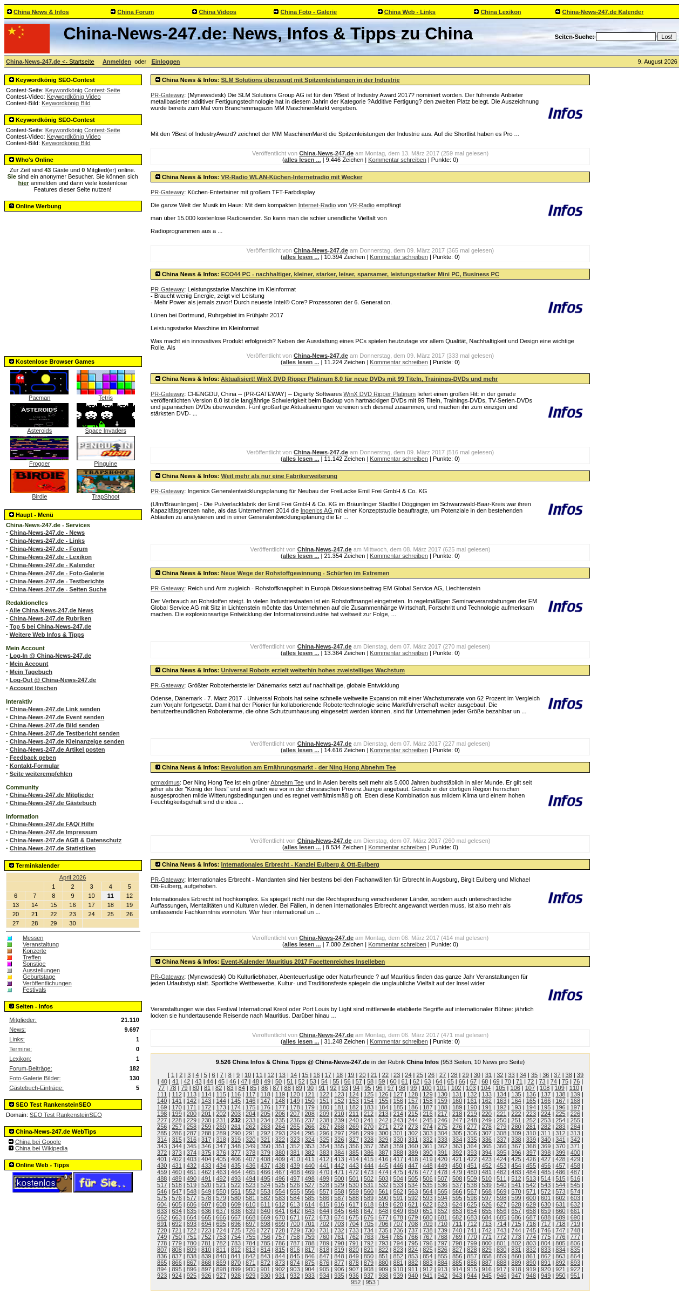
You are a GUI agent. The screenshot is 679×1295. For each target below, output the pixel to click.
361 (427, 1146)
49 (267, 1081)
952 (356, 1282)
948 (531, 1275)
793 (383, 1243)
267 (324, 1126)
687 (531, 1217)
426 (531, 1159)
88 (287, 1088)
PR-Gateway (167, 95)
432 (191, 1165)
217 (442, 1113)
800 (487, 1243)
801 (501, 1243)
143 (206, 1101)
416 (383, 1159)
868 (206, 1262)
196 (560, 1107)
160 (457, 1101)
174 (236, 1107)
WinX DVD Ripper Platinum (379, 394)
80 (196, 1088)
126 (383, 1094)
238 (324, 1120)
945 (487, 1275)
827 (457, 1249)
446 (398, 1165)
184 (383, 1107)
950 (560, 1275)
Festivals (34, 989)
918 (516, 1269)
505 (413, 1178)
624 (457, 1204)
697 (250, 1224)
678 (398, 1217)
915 (472, 1269)
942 (442, 1275)
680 (427, 1217)
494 (250, 1178)
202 (221, 1113)
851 (383, 1256)
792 (369, 1243)
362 (442, 1146)
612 (280, 1204)
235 (280, 1120)
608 (221, 1204)
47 (244, 1081)
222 (516, 1113)
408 (265, 1159)
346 (206, 1146)
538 (472, 1185)
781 (206, 1243)
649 (398, 1211)
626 (487, 1204)
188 (442, 1107)
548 (191, 1191)
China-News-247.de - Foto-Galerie (57, 573)
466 (265, 1172)
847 (324, 1256)
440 (309, 1165)
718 (560, 1224)
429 (575, 1159)
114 (206, 1094)
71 (519, 1081)
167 (560, 1101)
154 (369, 1101)
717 (546, 1224)
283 (560, 1126)
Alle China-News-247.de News (51, 610)
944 (472, 1275)
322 (280, 1139)
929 (250, 1275)
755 (250, 1236)
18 (339, 1075)
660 (560, 1211)
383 (324, 1152)
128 (413, 1094)
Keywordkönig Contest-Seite (82, 90)
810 (206, 1249)
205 (265, 1113)
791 (354, 1243)
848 (339, 1256)
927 (221, 1275)
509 (472, 1178)
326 (339, 1139)
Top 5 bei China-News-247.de (50, 626)
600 (531, 1198)
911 (413, 1269)
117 (250, 1094)
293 (280, 1133)
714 (501, 1224)
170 (176, 1107)
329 (383, 1139)
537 (457, 1185)
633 (162, 1211)
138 (560, 1094)
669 (265, 1217)
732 (339, 1230)
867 (191, 1262)
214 (398, 1113)
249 (487, 1120)
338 (516, 1139)
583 (280, 1198)
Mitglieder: (23, 1020)
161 (472, 1101)
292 (265, 1133)
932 (295, 1275)
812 (236, 1249)
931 (280, 1275)
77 (161, 1088)
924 (176, 1275)
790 (339, 1243)
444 (369, 1165)
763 (369, 1236)
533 (398, 1185)
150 (309, 1101)
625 (472, 1204)
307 (487, 1133)
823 (398, 1249)
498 (309, 1178)
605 (176, 1204)
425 (516, 1159)
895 (176, 1269)
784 (250, 1243)
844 (280, 1256)
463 (221, 1172)
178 (295, 1107)
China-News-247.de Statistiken (53, 848)
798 (457, 1243)
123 (339, 1094)
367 (516, 1146)
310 (531, 1133)
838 (191, 1256)
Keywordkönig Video (74, 96)
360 (413, 1146)
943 (457, 1275)
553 (265, 1191)
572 (546, 1191)
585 (309, 1198)
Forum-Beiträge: (30, 1068)
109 (559, 1088)
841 (236, 1256)
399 (560, 1152)
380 (280, 1152)
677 (383, 1217)
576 (176, 1198)
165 (531, 1101)
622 (427, 1204)
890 (531, 1262)
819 (339, 1249)
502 (369, 1178)
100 (426, 1088)
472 (354, 1172)
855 (442, 1256)
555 (295, 1191)
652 (442, 1211)
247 (457, 1120)
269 (354, 1126)
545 (575, 1185)
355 (339, 1146)
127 (398, 1094)
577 (191, 1198)
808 (176, 1249)
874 (295, 1262)
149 (295, 1101)
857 (472, 1256)
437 (265, 1165)
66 (462, 1081)
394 (487, 1152)
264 (280, 1126)
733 (354, 1230)
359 (398, 1146)
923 (162, 1275)
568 (487, 1191)
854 (427, 1256)
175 (250, 1107)
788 (309, 1243)
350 (265, 1146)
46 (232, 1081)
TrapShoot (106, 494)
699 (280, 1224)
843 (265, 1256)
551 (236, 1191)
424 (501, 1159)
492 (221, 1178)
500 (339, 1178)
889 (516, 1262)
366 (501, 1146)
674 (339, 1217)
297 (339, 1133)
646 (354, 1211)
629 (531, 1204)
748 (575, 1230)
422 (472, 1159)
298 (354, 1133)
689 (560, 1217)
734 (369, 1230)
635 (191, 1211)
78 (172, 1088)
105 (500, 1088)
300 (383, 1133)
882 (413, 1262)
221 (501, 1113)
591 (398, 1198)
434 (221, 1165)
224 (546, 1113)
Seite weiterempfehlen (41, 774)
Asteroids (39, 428)
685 (501, 1217)
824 (413, 1249)
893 (575, 1262)
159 (442, 1101)
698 (265, 1224)
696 (236, 1224)
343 (162, 1146)
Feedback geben (33, 757)
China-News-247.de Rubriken (51, 618)
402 (176, 1159)
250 (501, 1120)
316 (191, 1139)
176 (265, 1107)
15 (305, 1075)
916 (487, 1269)
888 (501, 1262)
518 (176, 1185)
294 (295, 1133)
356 (354, 1146)
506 (427, 1178)
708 (413, 1224)
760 (324, 1236)
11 (259, 1075)
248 (472, 1120)
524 (265, 1185)
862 (546, 1256)
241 (369, 1120)
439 (295, 1165)
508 (457, 1178)
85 (253, 1088)
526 (295, 1185)
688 (546, 1217)
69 (496, 1081)
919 (531, 1269)
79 (184, 1088)
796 (427, 1243)
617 (354, 1204)
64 (439, 1081)
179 (309, 1107)
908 (369, 1269)
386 (369, 1152)
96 (379, 1088)
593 (427, 1198)
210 (339, 1113)
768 (442, 1236)
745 (531, 1230)
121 (309, 1094)
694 (206, 1224)
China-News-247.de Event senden (57, 717)
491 (206, 1178)
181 (339, 1107)
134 (501, 1094)
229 (191, 1120)
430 (162, 1165)
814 (265, 1249)
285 (162, 1133)
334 (457, 1139)
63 (427, 1081)
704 (354, 1224)
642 (295, 1211)
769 (457, 1236)
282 (546, 1126)
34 (523, 1075)
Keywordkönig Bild (66, 103)
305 (457, 1133)
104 (486, 1088)
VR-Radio (362, 205)
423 (487, 1159)
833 (546, 1249)
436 (250, 1165)
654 (472, 1211)
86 (264, 1088)
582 (265, 1198)
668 (250, 1217)
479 (457, 1172)
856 (457, 1256)
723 (206, 1230)
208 (309, 1113)
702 (324, 1224)
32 (500, 1075)
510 (487, 1178)
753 (221, 1236)
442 (339, 1165)
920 (546, 1269)
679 (413, 1217)
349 (250, 1146)
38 (569, 1075)
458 (575, 1165)
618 (369, 1204)
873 (280, 1262)
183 (369, 1107)
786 (280, 1243)
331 (413, 1139)
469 (309, 1172)
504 (398, 1178)
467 (280, 1172)
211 (354, 1113)
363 (457, 1146)
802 (516, 1243)
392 (457, 1152)
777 (575, 1236)
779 (176, 1243)
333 (442, 1139)
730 (309, 1230)
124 (354, 1094)
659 (546, 1211)
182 (354, 1107)
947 (516, 1275)
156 (398, 1101)
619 (383, 1204)
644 (324, 1211)
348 (236, 1146)
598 (501, 1198)
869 (221, 1262)
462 (206, 1172)
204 (250, 1113)
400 (575, 1152)
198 (162, 1113)
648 (383, 1211)
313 (575, 1133)
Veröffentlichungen (47, 983)
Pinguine (106, 461)
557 (324, 1191)
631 (560, 1204)
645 (339, 1211)
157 (413, 1101)
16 (316, 1075)
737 (413, 1230)
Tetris (106, 395)
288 (206, 1133)
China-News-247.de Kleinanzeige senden (67, 741)
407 (250, 1159)
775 (546, 1236)
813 (250, 1249)
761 (339, 1236)
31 (488, 1075)
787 (295, 1243)
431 (176, 1165)
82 (218, 1088)
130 (442, 1094)
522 (236, 1185)
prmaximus (165, 782)
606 (191, 1204)
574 (575, 1191)
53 (313, 1081)
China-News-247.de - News (47, 532)
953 (370, 1282)
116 (236, 1094)
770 (472, 1236)
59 (381, 1081)
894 (162, 1269)
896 (191, 1269)
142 (191, 1101)
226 (575, 1113)
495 (265, 1178)
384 (339, 1152)
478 (442, 1172)
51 (290, 1081)
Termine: (20, 1049)
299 (369, 1133)
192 (501, 1107)
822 (383, 1249)
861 (531, 1256)
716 (531, 1224)
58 (370, 1081)
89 (299, 1088)
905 (324, 1269)
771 (487, 1236)
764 (383, 1236)
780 (191, 1243)
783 (236, 1243)
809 (191, 1249)
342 (575, 1139)
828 (472, 1249)
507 (442, 1178)
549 (206, 1191)
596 (472, 1198)
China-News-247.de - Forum (49, 549)
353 (309, 1146)
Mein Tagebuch (31, 672)
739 (442, 1230)
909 (383, 1269)
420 (442, 1159)
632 (575, 1204)
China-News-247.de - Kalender (52, 565)
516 (575, 1178)
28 (454, 1075)
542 (531, 1185)
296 (324, 1133)
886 (472, 1262)
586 (324, 1198)
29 (465, 1075)
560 (369, 1191)
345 (191, 1146)
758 (295, 1236)
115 (221, 1094)
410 (295, 1159)
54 (324, 1081)
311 (546, 1133)
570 (516, 1191)
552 (250, 1191)
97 (391, 1088)
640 (265, 1211)
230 (206, 1120)
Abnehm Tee (287, 782)
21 (374, 1075)
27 (442, 1075)
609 (236, 1204)
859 (501, 1256)
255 (575, 1120)
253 (546, 1120)
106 (515, 1088)
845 (295, 1256)
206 (280, 1113)
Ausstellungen (41, 970)
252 (531, 1120)
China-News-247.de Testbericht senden (65, 733)
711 (457, 1224)
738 (427, 1230)
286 (176, 1133)
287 (191, 1133)
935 (339, 1275)
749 (162, 1236)
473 (369, 1172)
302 (413, 1133)
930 (265, 1275)
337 (501, 1139)
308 (501, 1133)
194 (531, 1107)
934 (324, 1275)
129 (427, 1094)
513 (531, 1178)
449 (442, 1165)
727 (265, 1230)
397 (531, 1152)
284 (575, 1126)
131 (457, 1094)
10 (248, 1075)
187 (427, 1107)
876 (324, 1262)
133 (487, 1094)
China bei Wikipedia (41, 1148)
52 (301, 1081)
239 (339, 1120)
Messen (33, 938)
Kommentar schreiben (397, 159)
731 (324, 1230)
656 (501, 1211)
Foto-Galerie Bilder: (34, 1078)
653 (457, 1211)
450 (457, 1165)
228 (176, 1120)
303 (427, 1133)
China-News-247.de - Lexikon (51, 557)
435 (236, 1165)
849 (354, 1256)
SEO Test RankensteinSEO (66, 1115)
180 (324, 1107)
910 (398, 1269)
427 (546, 1159)
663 (176, 1217)
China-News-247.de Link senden (55, 709)
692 (176, 1224)
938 (383, 1275)
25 (420, 1075)
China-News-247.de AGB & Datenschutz (65, 840)
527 (309, 1185)
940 (413, 1275)
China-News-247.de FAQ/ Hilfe (52, 824)
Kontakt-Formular (34, 765)
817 (309, 1249)
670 (280, 1217)
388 (398, 1152)
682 (457, 1217)
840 (221, 1256)
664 (191, 1217)
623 (442, 1204)
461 (191, 1172)
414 (354, 1159)
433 (206, 1165)
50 (278, 1081)
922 (575, 1269)
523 (250, 1185)
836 (162, 1256)
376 (221, 1152)
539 (487, 1185)
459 (162, 1172)
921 (560, 1269)
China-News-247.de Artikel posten (57, 749)
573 (560, 1191)
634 (176, 1211)
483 (516, 1172)
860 (516, 1256)
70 (508, 1081)
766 (413, 1236)
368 (531, 1146)
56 (347, 1081)
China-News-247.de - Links (47, 540)
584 (295, 1198)
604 (162, 1204)
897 (206, 1269)
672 (309, 1217)
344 (176, 1146)
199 (176, 1113)
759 (309, 1236)
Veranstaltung (41, 944)
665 (206, 1217)
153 (354, 1101)
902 (280, 1269)
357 (369, 1146)
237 (309, 1120)
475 (398, 1172)
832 (531, 1249)
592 (413, 1198)
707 (398, 1224)
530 (354, 1185)
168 (575, 1101)
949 (546, 1275)
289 (221, 1133)
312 (560, 1133)
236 (295, 1120)
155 (383, 1101)
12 (271, 1075)
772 (501, 1236)
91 (321, 1088)
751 (191, 1236)
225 (560, 1113)
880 (383, 1262)
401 (162, 1159)
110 (574, 1088)
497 (295, 1178)
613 (295, 1204)
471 (339, 1172)
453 (501, 1165)
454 (516, 1165)
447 (413, 1165)
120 (295, 1094)
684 (487, 1217)
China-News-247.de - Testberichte (57, 581)
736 (398, 1230)
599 (516, 1198)
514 (546, 1178)
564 (427, 1191)
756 (265, 1236)
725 (236, 1230)
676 (369, 1217)
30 (477, 1075)
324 (309, 1139)
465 (250, 1172)
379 (265, 1152)
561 (383, 1191)
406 (236, 1159)
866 (176, 1262)
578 (206, 1198)
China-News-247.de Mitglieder (52, 795)
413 (339, 1159)
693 (191, 1224)
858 (487, 1256)
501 (354, 1178)
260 (221, 1126)
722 (191, 1230)
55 (335, 1081)
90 (310, 1088)
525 (280, 1185)
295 (309, 1133)
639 (250, 1211)
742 (487, 1230)
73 (542, 1081)
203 (236, 1113)
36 (545, 1075)
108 (544, 1088)
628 (516, 1204)
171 (191, 1107)
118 (265, 1094)
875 (309, 1262)
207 (295, 1113)
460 (176, 1172)
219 (472, 1113)
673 (324, 1217)
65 (450, 1081)
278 (487, 1126)
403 (191, 1159)
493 (236, 1178)
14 (293, 1075)
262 (250, 1126)
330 (398, 1139)
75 (565, 1081)
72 (530, 1081)
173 (221, 1107)
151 (324, 1101)
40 (164, 1081)
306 (472, 1133)
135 (516, 1094)
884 (442, 1262)
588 (354, 1198)
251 (516, 1120)
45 (221, 1081)
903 (295, 1269)
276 (457, 1126)
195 (546, 1107)
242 (383, 1120)
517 (162, 1185)
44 (210, 1081)
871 (250, 1262)
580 (236, 1198)
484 (531, 1172)
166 (546, 1101)
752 (206, 1236)
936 (354, 1275)
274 (427, 1126)
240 (354, 1120)
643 (309, 1211)
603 (575, 1198)
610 (250, 1204)
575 (162, 1198)
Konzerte (34, 951)
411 (309, 1159)
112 (176, 1094)
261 (236, 1126)
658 (531, 1211)
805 (560, 1243)
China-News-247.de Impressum (54, 832)
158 (427, 1101)
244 (413, 1120)
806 (575, 1243)
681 (442, 1217)
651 (427, 1211)
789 (324, 1243)
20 (362, 1075)
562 (398, 1191)
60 (393, 1081)
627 (501, 1204)
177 (280, 1107)
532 (383, 1185)
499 (324, 1178)
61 (405, 1081)
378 (250, 1152)
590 (383, 1198)
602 (560, 1198)
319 (236, 1139)
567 (472, 1191)
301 (398, 1133)
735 (383, 1230)
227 (162, 1120)
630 (546, 1204)
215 (413, 1113)
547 (176, 1191)
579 (221, 1198)
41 (175, 1081)
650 (413, 1211)
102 (456, 1088)
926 (206, 1275)
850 (369, 1256)
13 (282, 1075)
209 (324, 1113)
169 (162, 1107)
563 (413, 1191)
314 (162, 1139)
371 (575, 1146)
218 (457, 1113)
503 (383, 1178)
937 (369, 1275)
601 (546, 1198)
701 (309, 1224)
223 (531, 1113)
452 (487, 1165)
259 (206, 1126)
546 (162, 1191)
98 (402, 1088)
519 (191, 1185)
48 (256, 1081)
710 (442, 1224)
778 (162, 1243)
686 (516, 1217)
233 (250, 1120)
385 (354, 1152)
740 (457, 1230)
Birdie (39, 494)
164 (516, 1101)
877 (339, 1262)
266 (309, 1126)
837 (176, 1256)
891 (546, 1262)
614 (309, 1204)
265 (295, 1126)
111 (162, 1094)
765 (398, 1236)
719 (575, 1224)
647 (369, 1211)
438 (280, 1165)
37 (557, 1075)
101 (441, 1088)
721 (176, 1230)
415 (369, 1159)
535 (427, 1185)
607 (206, 1204)
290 (236, 1133)
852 (398, 1256)
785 (265, 1243)
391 (442, 1152)
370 (560, 1146)
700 (295, 1224)
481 (487, 1172)
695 (221, 1224)
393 (472, 1152)
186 (413, 1107)
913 (442, 1269)
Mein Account (29, 663)
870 (236, 1262)
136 (531, 1094)
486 (560, 1172)
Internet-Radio (317, 205)
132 (472, 1094)
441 (324, 1165)
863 (560, 1256)
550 (221, 1191)
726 (250, 1230)
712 (472, 1224)
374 (191, 1152)
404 (206, 1159)
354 (324, 1146)
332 (427, 1139)
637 (221, 1211)
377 (236, 1152)
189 (457, 1107)
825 (427, 1249)
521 (221, 1185)
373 (176, 1152)
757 (280, 1236)
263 (265, 1126)
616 (339, 1204)
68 (484, 1081)
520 (206, 1185)
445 (383, 1165)
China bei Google (38, 1142)
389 (413, 1152)
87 (276, 1088)
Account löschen (33, 688)
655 (487, 1211)
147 (265, 1101)
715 (516, 1224)
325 (324, 1139)
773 (516, 1236)
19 (351, 1075)
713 (487, 1224)
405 (221, 1159)
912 (427, 1269)
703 (339, 1224)
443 (354, 1165)
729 (295, 1230)
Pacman (39, 395)
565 (442, 1191)
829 (487, 1249)
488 (162, 1178)
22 (385, 1075)
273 (413, 1126)
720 (162, 1230)
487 (575, 1172)
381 (295, 1152)
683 (472, 1217)
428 (560, 1159)
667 (236, 1217)
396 (516, 1152)
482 (501, 1172)
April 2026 (72, 877)
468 (295, 1172)
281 (531, 1126)
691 (162, 1224)
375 (206, 1152)
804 (546, 1243)
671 (295, 1217)
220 (487, 1113)
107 (530, 1088)
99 (413, 1088)
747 (560, 1230)
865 (162, 1262)
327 (354, 1139)
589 (369, 1198)
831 (516, 1249)
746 (546, 1230)
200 (191, 1113)
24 (408, 1075)
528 (324, 1185)
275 (442, 1126)
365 (487, 1146)
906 (339, 1269)
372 (162, 1152)
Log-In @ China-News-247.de (50, 655)
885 (457, 1262)
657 (516, 1211)
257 (176, 1126)
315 (176, 1139)
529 (339, 1185)
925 (191, 1275)
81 (207, 1088)
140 (162, 1101)
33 (511, 1075)
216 (427, 1113)
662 (162, 1217)
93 (345, 1088)
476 (413, 1172)
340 (546, 1139)
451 (472, 1165)
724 (221, 1230)
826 (442, 1249)
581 (250, 1198)
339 (531, 1139)
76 (576, 1081)
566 (457, 1191)
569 (501, 1191)
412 (324, 1159)
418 (413, 1159)
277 (472, 1126)
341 (560, 1139)
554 (280, 1191)
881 (398, 1262)
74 (554, 1081)
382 (309, 1152)
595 (457, 1198)
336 (487, 1139)
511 (501, 1178)
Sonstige (34, 963)
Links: (17, 1039)
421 (457, 1159)
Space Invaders (106, 428)
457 (560, 1165)
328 (369, 1139)
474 (383, 1172)
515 (560, 1178)
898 (221, 1269)
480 (472, 1172)
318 (221, 1139)
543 (546, 1185)
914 (457, 1269)
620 (398, 1204)
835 (575, 1249)
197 (575, 1107)
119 (280, 1094)
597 (487, 1198)
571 (531, 1191)
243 (398, 1120)
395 (501, 1152)
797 (442, 1243)
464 (236, 1172)
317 (206, 1139)
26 (431, 1075)
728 (280, 1230)
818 (324, 1249)
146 (250, 1101)
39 (580, 1075)
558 (339, 1191)
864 (575, 1256)
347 (221, 1146)
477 (427, 1172)
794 (398, 1243)
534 (413, 1185)
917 (501, 1269)
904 (309, 1269)
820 (354, 1249)
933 (309, 1275)
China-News (316, 153)
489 (176, 1178)
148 (280, 1101)
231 (221, 1120)
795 (413, 1243)
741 (472, 1230)
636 (206, 1211)
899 (236, 1269)
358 (383, 1146)
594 (442, 1198)
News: (17, 1029)
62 (416, 1081)
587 (339, 1198)
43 (198, 1081)
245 (427, 1120)
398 (546, 1152)
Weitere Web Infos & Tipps (47, 634)
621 (413, 1204)
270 (369, 1126)
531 (369, 1185)
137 (546, 1094)
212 (369, 1113)
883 (427, 1262)
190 (472, 1107)
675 (354, 1217)
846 (309, 1256)
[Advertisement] (73, 280)
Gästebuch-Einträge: (36, 1088)
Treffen (32, 957)
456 (546, 1165)
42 (187, 1081)
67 (473, 1081)
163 (501, 1101)
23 (396, 1075)
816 (295, 1249)
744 (516, 1230)
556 (309, 1191)
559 (354, 1191)
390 (427, 1152)
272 (398, 1126)
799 (472, 1243)
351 (280, 1146)
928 (236, 1275)
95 (367, 1088)
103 (471, 1088)
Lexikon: (20, 1058)
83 (230, 1088)
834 (560, 1249)
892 (560, 1262)
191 (487, 1107)
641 (280, 1211)
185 (398, 1107)
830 (501, 1249)
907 (354, 1269)
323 (295, 1139)
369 (546, 1146)
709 (427, 1224)
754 (236, 1236)
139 (575, 1094)
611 (265, 1204)
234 (265, 1120)
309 (516, 1133)
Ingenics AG (317, 510)
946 (501, 1275)
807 (162, 1249)
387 (383, 1152)
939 (398, 1275)
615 (324, 1204)
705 (369, 1224)
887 (487, 1262)
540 (501, 1185)
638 (236, 1211)
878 (354, 1262)
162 (487, 1101)
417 (398, 1159)
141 (176, 1101)
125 (369, 1094)
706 (383, 1224)
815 (280, 1249)
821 (369, 1249)
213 (383, 1113)
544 (560, 1185)
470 (324, 1172)
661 (575, 1211)
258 (191, 1126)
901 (265, 1269)
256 (162, 1126)
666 (221, 1217)
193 (516, 1107)
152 (339, 1101)
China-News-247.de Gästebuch (53, 803)
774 (531, 1236)
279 (501, 1126)
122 (324, 1094)
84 (242, 1088)
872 (265, 1262)
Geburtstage (39, 976)
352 (295, 1146)
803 (531, 1243)
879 (369, 1262)
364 (472, 1146)
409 (280, 1159)
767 (427, 1236)
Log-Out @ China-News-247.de (53, 680)
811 (221, 1249)
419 (427, 1159)
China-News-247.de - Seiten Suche (58, 589)
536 (442, 1185)
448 (427, 1165)
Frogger (39, 461)
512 (516, 1178)
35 (534, 1075)
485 (546, 1172)
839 (206, 1256)
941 (427, 1275)
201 (206, 1113)
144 (221, 1101)
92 (333, 1088)
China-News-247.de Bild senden (54, 725)
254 (560, 1120)
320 (250, 1139)
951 (575, 1275)
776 (560, 1236)
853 (413, 1256)
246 (442, 1120)
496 (280, 1178)
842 (250, 1256)
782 (221, 1243)
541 (516, 1185)
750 (176, 1236)
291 (250, 1133)
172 (206, 1107)
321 (265, 1139)
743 (501, 1230)
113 (191, 1094)
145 (236, 1101)
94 (356, 1088)
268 (339, 1126)
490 (191, 1178)
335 (472, 1139)
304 (442, 1133)
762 (354, 1236)
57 (359, 1081)
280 (516, 1126)
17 (328, 1075)
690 (575, 1217)
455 (531, 1165)
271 (383, 1126)
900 (250, 1269)
